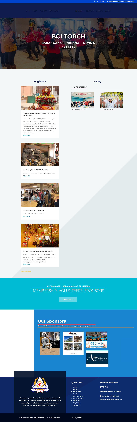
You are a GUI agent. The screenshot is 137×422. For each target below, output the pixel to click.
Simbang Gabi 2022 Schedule (35, 170)
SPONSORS (98, 10)
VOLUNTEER (44, 10)
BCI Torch (77, 10)
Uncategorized (52, 119)
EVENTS (35, 10)
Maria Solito (28, 214)
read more (26, 135)
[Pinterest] (100, 2)
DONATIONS (89, 10)
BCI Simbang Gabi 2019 (78, 110)
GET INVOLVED (54, 10)
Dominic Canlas (29, 119)
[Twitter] (103, 2)
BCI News (44, 119)
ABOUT (28, 10)
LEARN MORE (68, 299)
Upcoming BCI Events (49, 173)
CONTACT (107, 10)
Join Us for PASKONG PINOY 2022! (38, 251)
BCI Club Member (29, 173)
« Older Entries (26, 271)
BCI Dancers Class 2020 (107, 110)
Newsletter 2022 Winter (33, 210)
